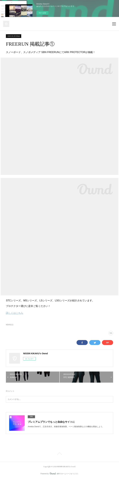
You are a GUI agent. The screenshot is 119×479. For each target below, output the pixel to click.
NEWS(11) (9, 325)
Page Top (59, 454)
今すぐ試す (42, 13)
